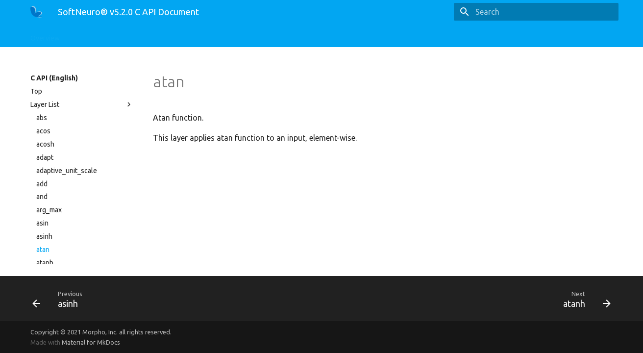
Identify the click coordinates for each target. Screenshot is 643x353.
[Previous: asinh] (173, 298)
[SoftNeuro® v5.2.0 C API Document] (36, 12)
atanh (44, 263)
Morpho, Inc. (100, 331)
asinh (44, 236)
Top (36, 91)
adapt (44, 157)
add (42, 184)
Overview (45, 35)
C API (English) (94, 35)
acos (43, 131)
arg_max (49, 210)
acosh (45, 144)
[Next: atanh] (470, 298)
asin (42, 223)
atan (42, 249)
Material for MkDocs (91, 342)
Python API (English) (159, 35)
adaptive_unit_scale (66, 171)
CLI (207, 35)
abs (41, 118)
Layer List (81, 104)
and (42, 197)
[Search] (561, 12)
